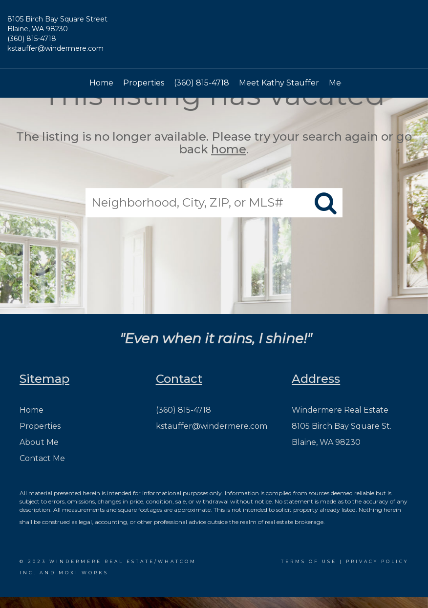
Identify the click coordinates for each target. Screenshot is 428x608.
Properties (143, 82)
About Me (39, 442)
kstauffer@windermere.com (55, 48)
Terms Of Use (309, 561)
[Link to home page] (214, 36)
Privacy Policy (377, 561)
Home (101, 82)
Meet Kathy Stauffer (279, 82)
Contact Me (42, 458)
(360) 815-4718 (31, 38)
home (228, 150)
